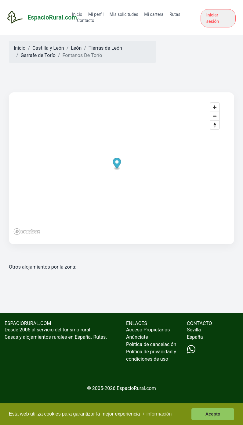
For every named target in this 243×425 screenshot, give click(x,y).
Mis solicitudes (124, 14)
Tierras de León (105, 48)
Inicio (77, 14)
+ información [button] (157, 413)
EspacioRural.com (136, 388)
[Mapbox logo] (26, 231)
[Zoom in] (214, 107)
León (76, 48)
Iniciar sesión (212, 18)
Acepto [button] (212, 414)
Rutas (174, 14)
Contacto (85, 20)
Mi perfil (95, 14)
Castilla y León (48, 48)
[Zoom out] (214, 116)
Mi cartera (153, 14)
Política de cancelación (151, 344)
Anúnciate (137, 337)
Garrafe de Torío (38, 55)
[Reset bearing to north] (214, 124)
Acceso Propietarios (148, 330)
